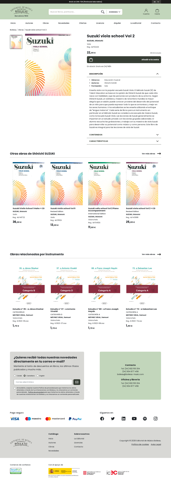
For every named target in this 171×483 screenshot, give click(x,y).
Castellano (30, 375)
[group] (48, 65)
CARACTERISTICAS (98, 141)
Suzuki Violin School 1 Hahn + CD (29, 208)
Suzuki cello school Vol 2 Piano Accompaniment (103, 209)
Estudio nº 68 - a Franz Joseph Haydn (103, 309)
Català (19, 375)
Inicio (13, 23)
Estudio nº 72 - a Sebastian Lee (141, 308)
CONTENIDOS (95, 134)
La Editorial (79, 438)
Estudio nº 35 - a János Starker (28, 308)
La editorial (136, 23)
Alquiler (117, 23)
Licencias (78, 442)
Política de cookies (140, 444)
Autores (29, 23)
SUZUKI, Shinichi (95, 40)
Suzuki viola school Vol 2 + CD (140, 208)
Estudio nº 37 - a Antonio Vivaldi (63, 309)
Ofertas (82, 23)
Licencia (100, 23)
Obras (46, 23)
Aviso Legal (156, 444)
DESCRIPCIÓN (96, 73)
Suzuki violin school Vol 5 (63, 208)
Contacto (155, 23)
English (42, 375)
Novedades (63, 23)
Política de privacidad (36, 392)
